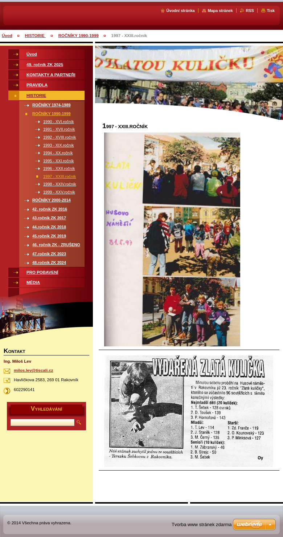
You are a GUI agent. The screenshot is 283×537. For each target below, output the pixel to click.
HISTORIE (35, 35)
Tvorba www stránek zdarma (201, 524)
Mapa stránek (220, 10)
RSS (250, 10)
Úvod (7, 35)
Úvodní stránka (180, 10)
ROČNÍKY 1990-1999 (78, 35)
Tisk (271, 10)
